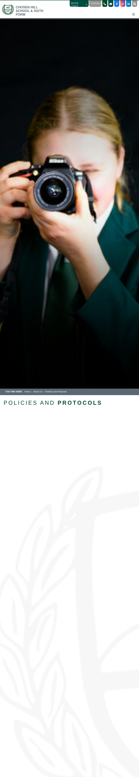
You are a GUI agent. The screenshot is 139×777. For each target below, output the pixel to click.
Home (27, 391)
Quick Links (79, 4)
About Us (37, 391)
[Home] (26, 14)
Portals (96, 3)
